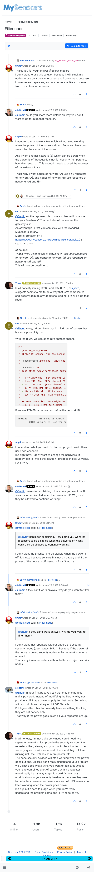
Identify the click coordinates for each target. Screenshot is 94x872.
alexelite (20, 687)
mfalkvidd (20, 110)
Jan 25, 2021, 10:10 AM (46, 687)
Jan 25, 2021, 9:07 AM (43, 617)
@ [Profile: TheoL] (20, 328)
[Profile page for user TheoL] (9, 285)
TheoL (18, 283)
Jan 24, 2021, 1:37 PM (43, 442)
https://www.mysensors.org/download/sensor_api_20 (47, 239)
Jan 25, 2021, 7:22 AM (56, 486)
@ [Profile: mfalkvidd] (22, 527)
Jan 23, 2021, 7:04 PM (41, 211)
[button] (4, 867)
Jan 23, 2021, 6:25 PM (56, 110)
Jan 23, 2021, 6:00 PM (43, 65)
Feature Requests (15, 35)
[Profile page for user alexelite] (9, 690)
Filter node (45, 527)
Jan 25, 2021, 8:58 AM (56, 585)
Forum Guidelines (44, 852)
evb (17, 211)
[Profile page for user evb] (9, 214)
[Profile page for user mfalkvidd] (9, 112)
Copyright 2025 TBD (19, 852)
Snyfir (18, 65)
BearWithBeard (27, 60)
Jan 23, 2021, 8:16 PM (40, 323)
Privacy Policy (64, 852)
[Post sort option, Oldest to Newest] (9, 46)
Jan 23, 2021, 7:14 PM (62, 283)
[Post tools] (86, 94)
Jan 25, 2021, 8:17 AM (43, 523)
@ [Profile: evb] (75, 288)
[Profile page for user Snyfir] (9, 68)
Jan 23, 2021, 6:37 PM (43, 136)
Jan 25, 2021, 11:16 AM (63, 733)
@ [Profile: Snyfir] (20, 115)
